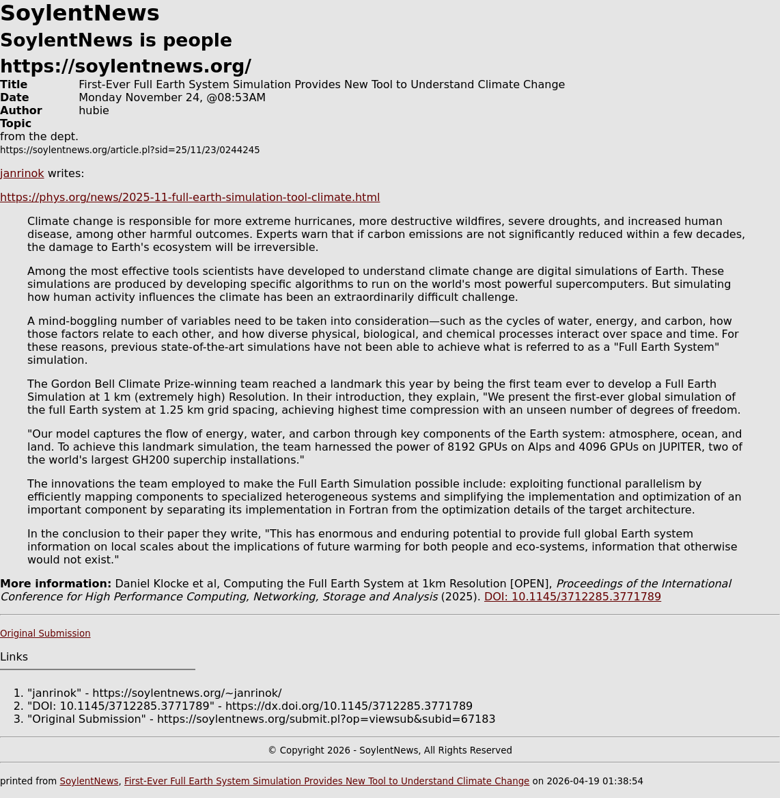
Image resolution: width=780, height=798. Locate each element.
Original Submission (45, 633)
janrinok (22, 173)
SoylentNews (88, 781)
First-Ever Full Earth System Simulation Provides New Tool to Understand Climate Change (326, 781)
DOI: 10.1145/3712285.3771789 (572, 596)
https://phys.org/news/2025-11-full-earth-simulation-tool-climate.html (190, 197)
